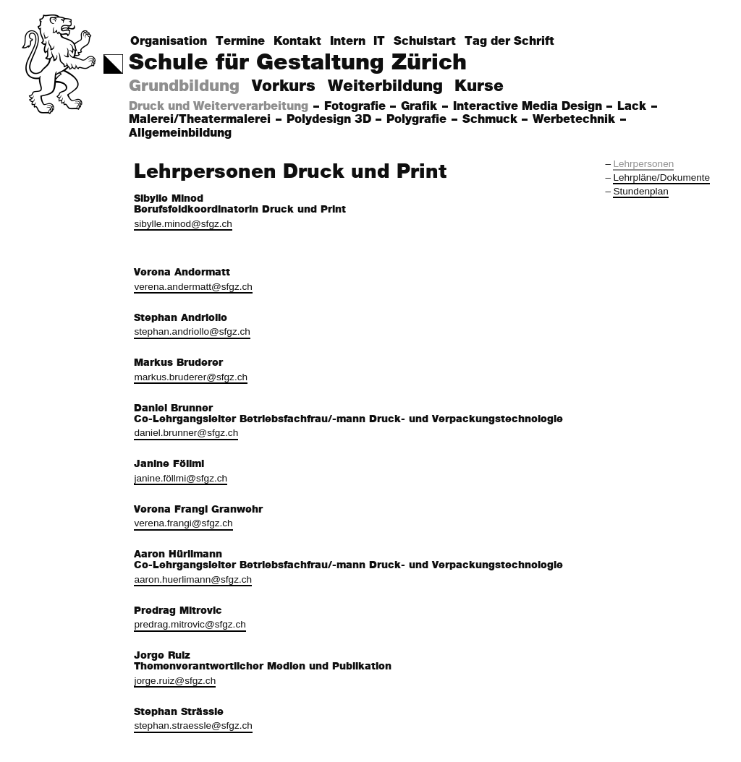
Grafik (421, 106)
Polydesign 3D (331, 119)
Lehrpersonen (643, 163)
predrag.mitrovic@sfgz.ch (189, 624)
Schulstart (425, 41)
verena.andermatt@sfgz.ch (193, 286)
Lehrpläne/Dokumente (661, 177)
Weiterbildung (385, 86)
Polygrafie (418, 119)
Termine (240, 41)
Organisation (168, 41)
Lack (633, 106)
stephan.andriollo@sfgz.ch (192, 331)
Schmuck (491, 119)
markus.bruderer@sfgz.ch (190, 377)
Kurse (479, 86)
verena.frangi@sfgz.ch (183, 523)
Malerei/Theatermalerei (201, 119)
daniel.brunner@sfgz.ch (186, 432)
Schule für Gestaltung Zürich (298, 62)
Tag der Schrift (509, 41)
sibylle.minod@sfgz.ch (183, 223)
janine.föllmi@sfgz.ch (180, 478)
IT (379, 41)
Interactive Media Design (529, 106)
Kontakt (297, 41)
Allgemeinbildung (182, 133)
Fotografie (356, 106)
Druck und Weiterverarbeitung (220, 106)
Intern (347, 41)
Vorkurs (284, 86)
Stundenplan (640, 191)
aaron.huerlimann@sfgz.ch (193, 579)
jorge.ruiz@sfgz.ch (175, 680)
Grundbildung (184, 86)
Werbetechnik (576, 119)
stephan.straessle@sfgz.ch (193, 725)
